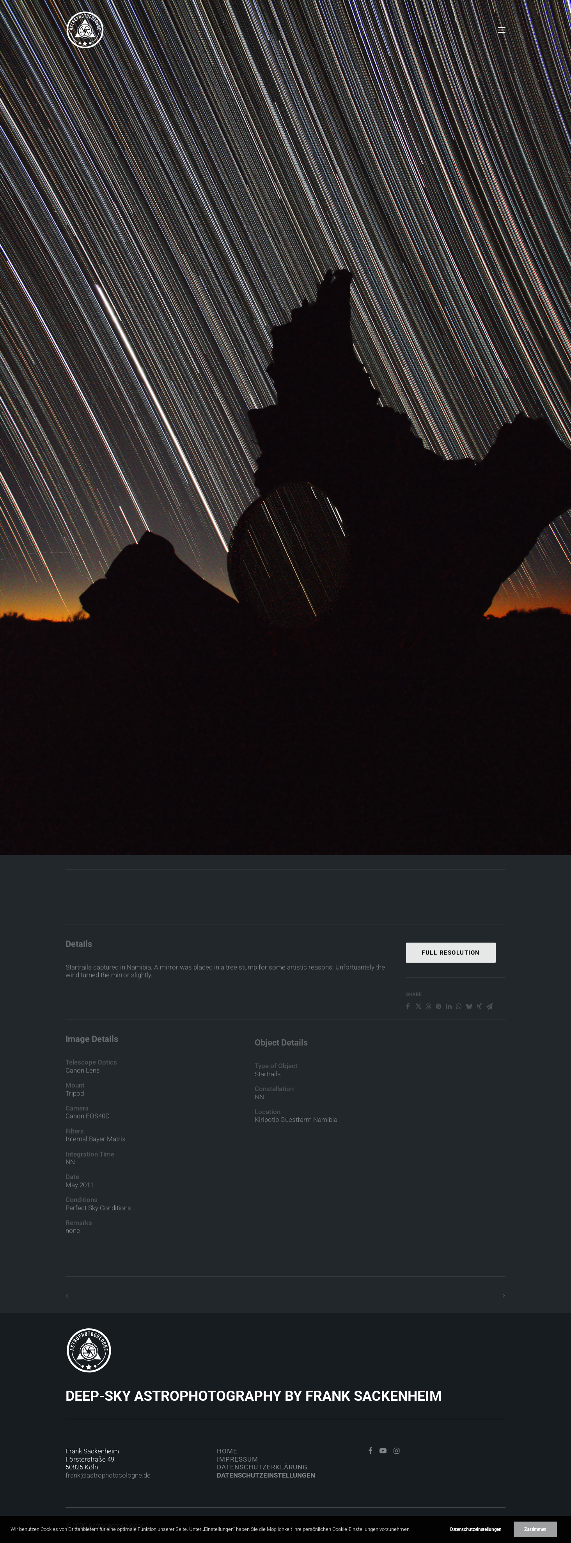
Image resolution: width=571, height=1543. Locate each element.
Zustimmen (535, 1529)
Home (227, 1451)
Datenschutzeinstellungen (266, 1475)
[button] (502, 30)
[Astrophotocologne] (85, 30)
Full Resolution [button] (451, 984)
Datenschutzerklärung (262, 1467)
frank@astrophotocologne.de (108, 1475)
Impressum (237, 1459)
